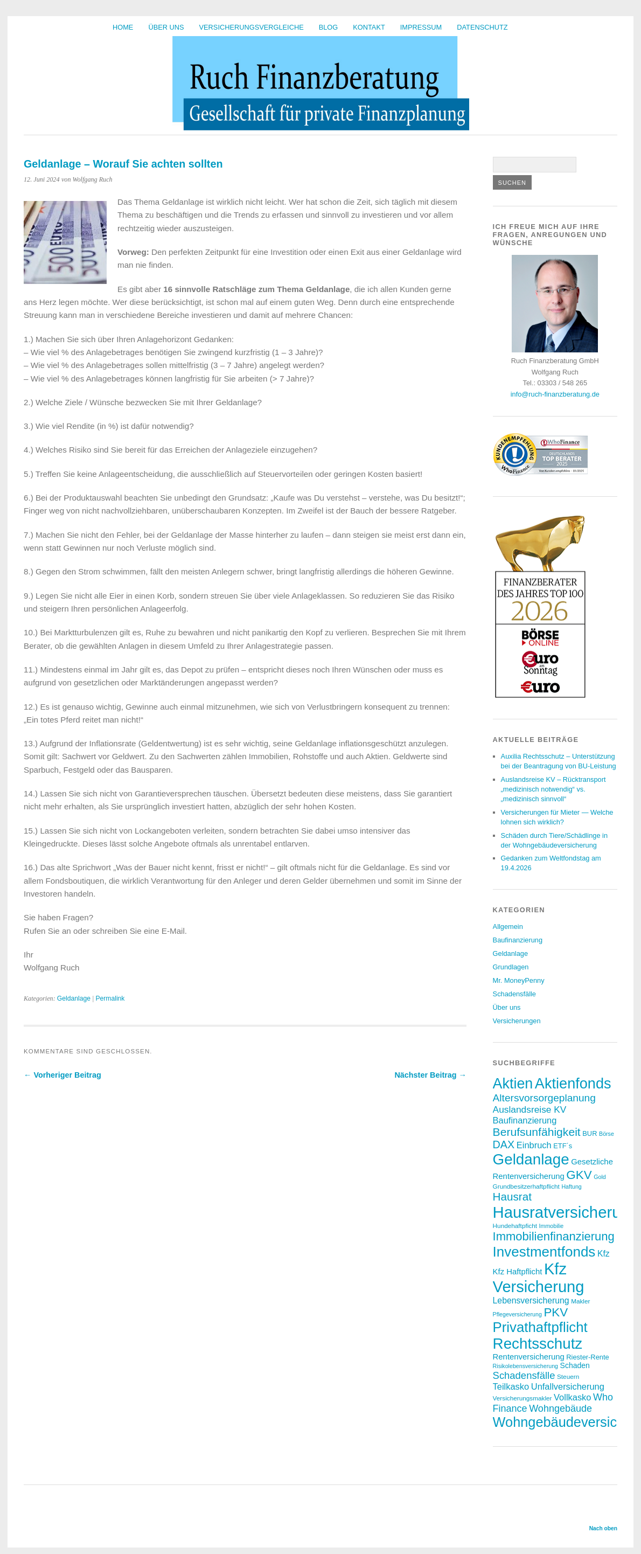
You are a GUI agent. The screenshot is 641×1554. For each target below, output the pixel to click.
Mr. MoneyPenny (519, 980)
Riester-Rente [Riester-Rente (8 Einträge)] (587, 1357)
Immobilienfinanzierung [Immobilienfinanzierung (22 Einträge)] (554, 1236)
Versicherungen (517, 1021)
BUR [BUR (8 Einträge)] (589, 1133)
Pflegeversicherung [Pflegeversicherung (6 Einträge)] (517, 1314)
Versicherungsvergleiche (251, 27)
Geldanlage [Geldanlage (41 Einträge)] (531, 1159)
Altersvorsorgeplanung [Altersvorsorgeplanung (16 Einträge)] (544, 1098)
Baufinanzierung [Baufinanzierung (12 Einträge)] (525, 1120)
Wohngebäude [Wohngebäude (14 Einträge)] (560, 1408)
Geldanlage (73, 998)
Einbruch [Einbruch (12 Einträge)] (534, 1145)
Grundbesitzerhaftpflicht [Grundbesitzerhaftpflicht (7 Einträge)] (526, 1186)
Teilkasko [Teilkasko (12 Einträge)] (511, 1386)
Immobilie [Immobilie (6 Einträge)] (551, 1226)
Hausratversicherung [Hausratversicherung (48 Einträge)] (566, 1212)
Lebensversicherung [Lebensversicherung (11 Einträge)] (531, 1300)
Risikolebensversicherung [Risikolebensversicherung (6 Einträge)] (525, 1366)
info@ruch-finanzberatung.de (555, 394)
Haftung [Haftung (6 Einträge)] (571, 1186)
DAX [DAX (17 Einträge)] (504, 1144)
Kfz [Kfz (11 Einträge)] (603, 1253)
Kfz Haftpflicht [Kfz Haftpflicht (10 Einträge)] (517, 1271)
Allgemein (508, 926)
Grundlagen (511, 967)
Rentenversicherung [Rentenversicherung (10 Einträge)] (529, 1356)
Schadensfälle (514, 994)
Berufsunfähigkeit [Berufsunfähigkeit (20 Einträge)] (537, 1132)
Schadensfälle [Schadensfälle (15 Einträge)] (524, 1375)
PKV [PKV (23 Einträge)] (556, 1312)
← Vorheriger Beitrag (62, 1075)
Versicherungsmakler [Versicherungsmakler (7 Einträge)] (522, 1398)
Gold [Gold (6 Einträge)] (600, 1177)
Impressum (421, 27)
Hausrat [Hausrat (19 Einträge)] (512, 1196)
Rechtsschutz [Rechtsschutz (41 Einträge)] (538, 1343)
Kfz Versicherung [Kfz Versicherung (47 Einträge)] (538, 1277)
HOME (123, 27)
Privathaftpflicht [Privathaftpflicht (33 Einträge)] (540, 1327)
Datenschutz (482, 27)
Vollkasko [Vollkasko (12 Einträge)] (572, 1397)
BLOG (328, 27)
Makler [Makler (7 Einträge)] (580, 1301)
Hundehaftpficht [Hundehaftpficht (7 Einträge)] (515, 1225)
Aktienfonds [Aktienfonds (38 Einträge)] (573, 1083)
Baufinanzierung (518, 940)
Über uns (166, 27)
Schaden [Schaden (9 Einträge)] (575, 1365)
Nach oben (603, 1528)
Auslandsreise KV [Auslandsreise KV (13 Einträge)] (530, 1109)
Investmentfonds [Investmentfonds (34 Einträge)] (544, 1252)
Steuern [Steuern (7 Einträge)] (568, 1376)
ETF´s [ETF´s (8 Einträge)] (562, 1146)
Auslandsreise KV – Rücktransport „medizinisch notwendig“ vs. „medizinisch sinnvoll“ (553, 789)
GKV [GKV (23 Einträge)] (578, 1175)
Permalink (109, 998)
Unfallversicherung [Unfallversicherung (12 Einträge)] (567, 1386)
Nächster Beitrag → (430, 1075)
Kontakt (369, 27)
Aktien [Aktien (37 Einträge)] (513, 1084)
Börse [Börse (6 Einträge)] (606, 1133)
